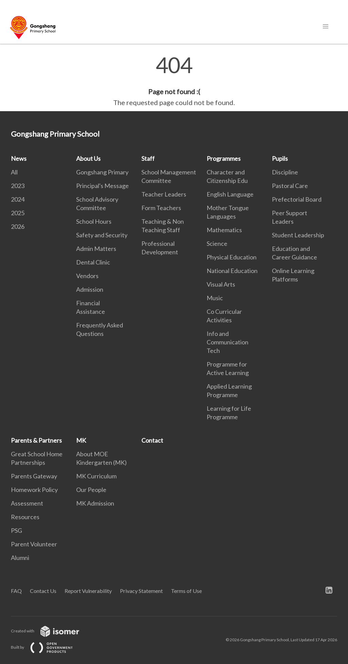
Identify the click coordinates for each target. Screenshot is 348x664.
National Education (232, 270)
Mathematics (224, 230)
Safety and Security (101, 235)
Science (217, 243)
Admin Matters (96, 248)
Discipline (285, 172)
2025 (17, 213)
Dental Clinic (93, 262)
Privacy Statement (141, 591)
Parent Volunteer (34, 544)
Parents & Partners (36, 440)
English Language (230, 194)
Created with (50, 630)
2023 (17, 185)
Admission (89, 289)
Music (215, 298)
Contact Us (43, 591)
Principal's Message (102, 185)
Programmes (224, 158)
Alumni (20, 557)
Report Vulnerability (88, 591)
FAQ (16, 591)
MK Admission (95, 503)
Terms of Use (186, 591)
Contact (152, 440)
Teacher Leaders (163, 194)
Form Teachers (161, 207)
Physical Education (232, 257)
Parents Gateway (34, 476)
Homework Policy (34, 489)
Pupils (280, 158)
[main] (174, 81)
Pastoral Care (290, 185)
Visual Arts (221, 284)
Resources (25, 517)
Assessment (27, 503)
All (14, 172)
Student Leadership (298, 235)
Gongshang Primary (102, 172)
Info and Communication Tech (227, 342)
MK (81, 440)
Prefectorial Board (296, 199)
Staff (148, 158)
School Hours (93, 221)
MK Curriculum (96, 476)
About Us (88, 158)
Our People (91, 489)
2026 (17, 226)
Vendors (87, 275)
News (19, 158)
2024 (17, 199)
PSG (16, 530)
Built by (47, 647)
